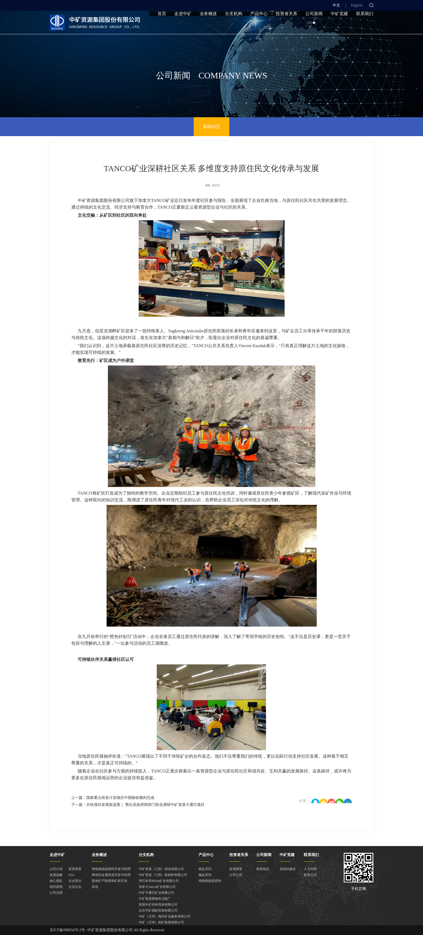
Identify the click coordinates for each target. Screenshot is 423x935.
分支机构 (233, 25)
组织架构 (56, 887)
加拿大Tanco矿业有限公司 (157, 887)
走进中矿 (183, 25)
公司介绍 (56, 869)
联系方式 (310, 875)
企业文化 (75, 887)
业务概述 (208, 25)
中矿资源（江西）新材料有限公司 (163, 875)
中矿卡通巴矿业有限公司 (156, 893)
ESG (72, 875)
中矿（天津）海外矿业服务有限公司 (164, 916)
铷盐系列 (205, 875)
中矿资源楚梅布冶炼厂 (155, 899)
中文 (336, 5)
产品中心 (259, 25)
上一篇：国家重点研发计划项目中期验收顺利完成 (112, 798)
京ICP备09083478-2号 (67, 930)
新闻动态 (211, 126)
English (357, 5)
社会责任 (75, 881)
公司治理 (56, 893)
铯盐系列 (205, 869)
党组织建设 (287, 869)
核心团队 (56, 881)
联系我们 (364, 25)
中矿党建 (339, 25)
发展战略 (56, 875)
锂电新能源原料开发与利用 (111, 869)
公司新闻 (314, 25)
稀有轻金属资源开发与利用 (111, 875)
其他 (95, 887)
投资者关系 (286, 25)
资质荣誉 (75, 869)
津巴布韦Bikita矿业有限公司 (159, 881)
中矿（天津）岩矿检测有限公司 (161, 922)
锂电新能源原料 (210, 881)
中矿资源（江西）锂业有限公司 (161, 869)
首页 (162, 25)
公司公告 (235, 875)
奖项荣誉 (235, 869)
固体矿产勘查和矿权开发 (109, 881)
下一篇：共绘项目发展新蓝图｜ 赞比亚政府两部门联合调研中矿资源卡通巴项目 (137, 805)
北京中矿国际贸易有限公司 (158, 910)
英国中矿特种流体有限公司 (158, 904)
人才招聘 (310, 869)
